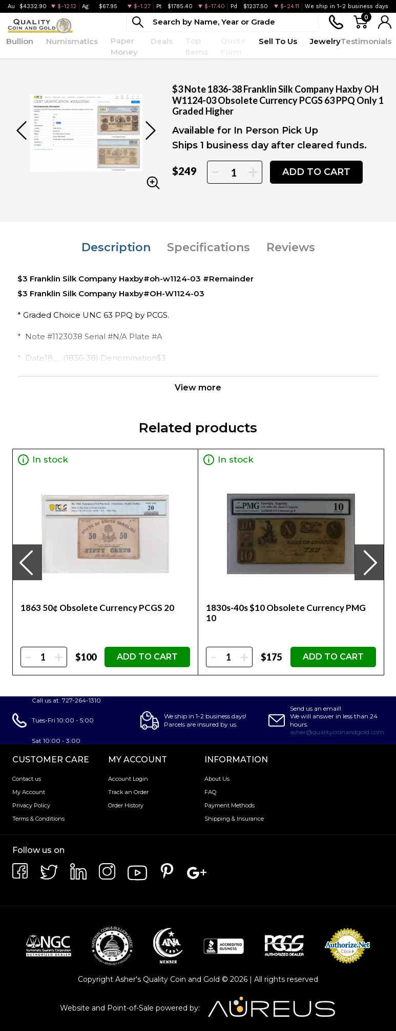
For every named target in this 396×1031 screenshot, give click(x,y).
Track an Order (128, 792)
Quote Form (233, 46)
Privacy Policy (31, 805)
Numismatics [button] (72, 41)
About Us (217, 778)
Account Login (128, 778)
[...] (223, 22)
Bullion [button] (19, 41)
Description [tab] (116, 247)
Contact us (26, 778)
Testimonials (366, 41)
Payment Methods (229, 805)
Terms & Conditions (38, 818)
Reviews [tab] (290, 247)
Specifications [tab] (208, 247)
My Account (28, 792)
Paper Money (124, 46)
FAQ (210, 792)
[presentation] (27, 562)
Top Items (196, 46)
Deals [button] (162, 41)
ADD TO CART (316, 172)
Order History (125, 805)
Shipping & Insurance (234, 818)
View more (198, 387)
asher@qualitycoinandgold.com (337, 732)
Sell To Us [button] (278, 41)
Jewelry (325, 41)
